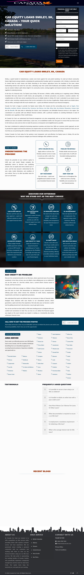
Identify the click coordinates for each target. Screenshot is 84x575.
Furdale (69, 352)
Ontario (35, 546)
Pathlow (69, 374)
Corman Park (70, 341)
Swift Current (41, 348)
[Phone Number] (67, 39)
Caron (39, 367)
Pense (68, 360)
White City (69, 334)
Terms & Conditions (60, 550)
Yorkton (40, 352)
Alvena (39, 374)
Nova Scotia (36, 553)
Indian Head (40, 363)
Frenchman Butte (56, 370)
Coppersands (11, 363)
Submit (59, 61)
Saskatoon (40, 338)
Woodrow (40, 370)
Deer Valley (69, 345)
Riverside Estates (12, 356)
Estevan (54, 341)
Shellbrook (25, 360)
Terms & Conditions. (65, 57)
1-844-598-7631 (61, 541)
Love (68, 367)
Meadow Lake (56, 348)
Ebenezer (54, 356)
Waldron (25, 370)
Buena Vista (70, 338)
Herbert (69, 363)
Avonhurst (54, 374)
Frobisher (54, 367)
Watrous (25, 356)
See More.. (36, 557)
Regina (39, 334)
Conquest (54, 363)
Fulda (68, 370)
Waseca (39, 360)
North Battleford (56, 334)
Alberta (35, 542)
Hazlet (68, 356)
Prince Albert (41, 345)
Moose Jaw (40, 341)
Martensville (26, 363)
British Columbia (37, 539)
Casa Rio (10, 367)
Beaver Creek (11, 374)
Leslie (53, 360)
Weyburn (55, 338)
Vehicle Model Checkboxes (62, 42)
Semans (69, 378)
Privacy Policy (59, 547)
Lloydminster (56, 345)
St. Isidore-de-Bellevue (28, 367)
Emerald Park (56, 352)
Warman (10, 360)
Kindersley (10, 370)
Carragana (40, 356)
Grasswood (69, 348)
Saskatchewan (37, 550)
